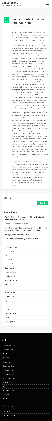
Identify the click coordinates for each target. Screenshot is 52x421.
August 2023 (9, 272)
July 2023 (8, 276)
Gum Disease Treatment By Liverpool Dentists (20, 229)
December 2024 (10, 241)
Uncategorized (10, 308)
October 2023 (9, 264)
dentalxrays (10, 2)
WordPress (25, 417)
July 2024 (8, 245)
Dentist (29, 26)
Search (7, 189)
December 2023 (10, 257)
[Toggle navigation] (47, 3)
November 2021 (10, 280)
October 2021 (9, 284)
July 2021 (8, 288)
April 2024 (8, 249)
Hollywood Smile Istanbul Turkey (16, 214)
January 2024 (9, 253)
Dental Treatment (11, 300)
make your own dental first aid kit (16, 225)
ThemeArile (47, 417)
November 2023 (10, 260)
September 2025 (10, 237)
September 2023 (10, 268)
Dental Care (9, 296)
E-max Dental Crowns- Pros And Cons (27, 20)
